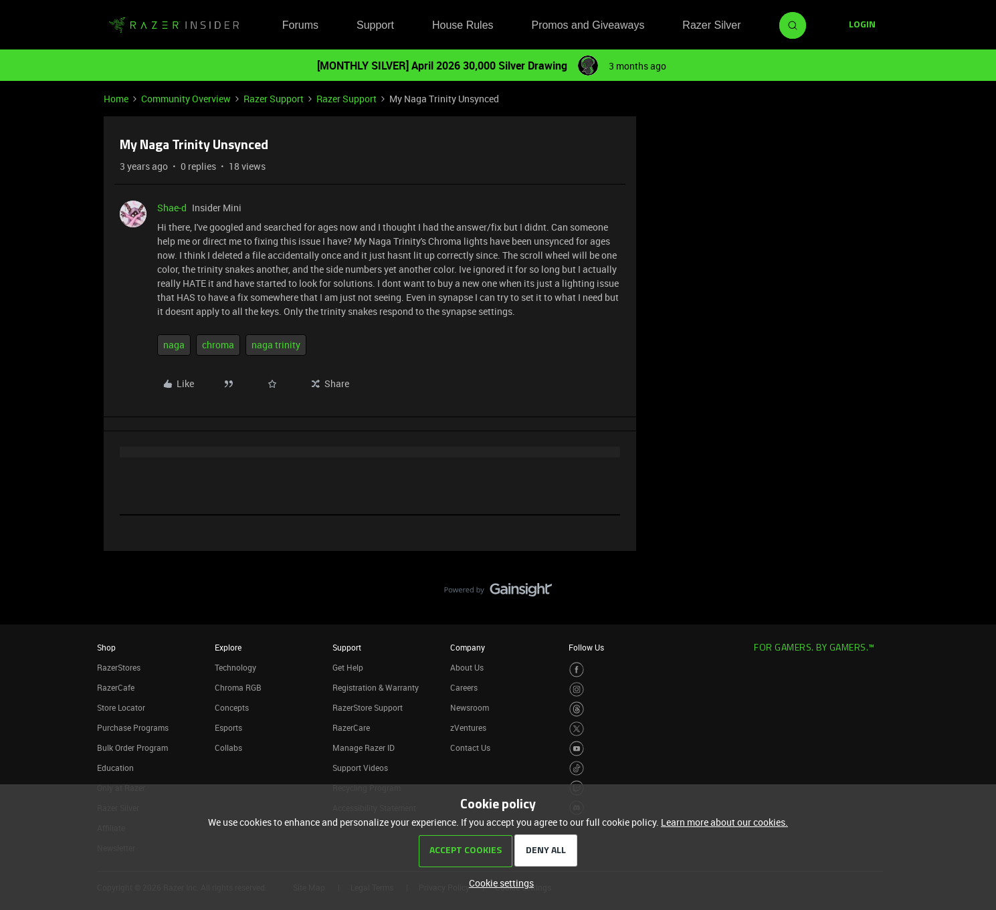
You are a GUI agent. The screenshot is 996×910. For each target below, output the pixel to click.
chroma (218, 344)
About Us (467, 667)
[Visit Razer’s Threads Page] (577, 709)
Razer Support (273, 98)
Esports (228, 727)
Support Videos (360, 767)
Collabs (228, 747)
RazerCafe (115, 687)
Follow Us (586, 647)
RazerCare (351, 727)
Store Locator (121, 707)
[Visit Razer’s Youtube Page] (577, 748)
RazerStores (118, 667)
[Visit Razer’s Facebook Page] (577, 669)
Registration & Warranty (375, 687)
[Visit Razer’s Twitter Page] (577, 729)
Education (115, 767)
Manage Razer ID (363, 747)
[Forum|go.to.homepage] (174, 25)
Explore (228, 647)
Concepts (232, 707)
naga (174, 344)
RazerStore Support (367, 707)
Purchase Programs (133, 727)
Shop (106, 647)
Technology (235, 667)
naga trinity (276, 344)
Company (467, 647)
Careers (464, 687)
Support (375, 25)
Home (116, 98)
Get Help (347, 667)
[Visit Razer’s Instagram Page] (577, 689)
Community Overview (186, 98)
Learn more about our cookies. (724, 822)
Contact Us (470, 747)
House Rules (463, 25)
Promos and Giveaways (587, 25)
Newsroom (469, 707)
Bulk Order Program (132, 747)
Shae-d (172, 207)
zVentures (468, 727)
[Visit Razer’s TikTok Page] (577, 768)
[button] (862, 25)
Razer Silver (711, 25)
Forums (300, 25)
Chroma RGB (238, 687)
